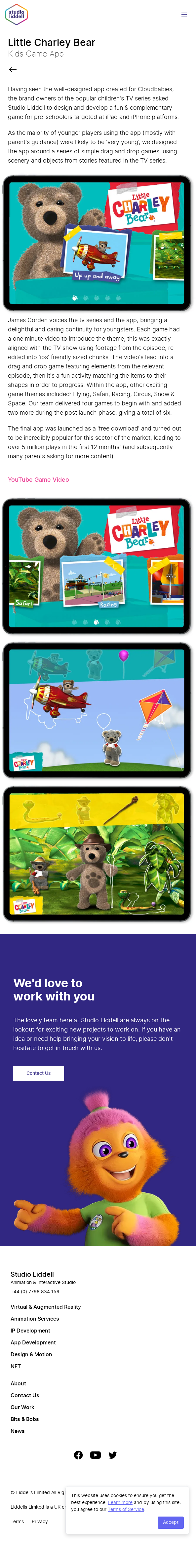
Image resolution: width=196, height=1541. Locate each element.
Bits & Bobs (25, 1419)
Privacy (40, 1522)
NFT (16, 1366)
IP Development (30, 1331)
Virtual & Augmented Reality (46, 1307)
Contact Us (38, 1073)
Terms (17, 1522)
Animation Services (35, 1319)
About (18, 1383)
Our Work (22, 1407)
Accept (170, 1522)
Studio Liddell (32, 1274)
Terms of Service (126, 1509)
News (18, 1431)
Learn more (120, 1502)
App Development (33, 1342)
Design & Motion (31, 1354)
